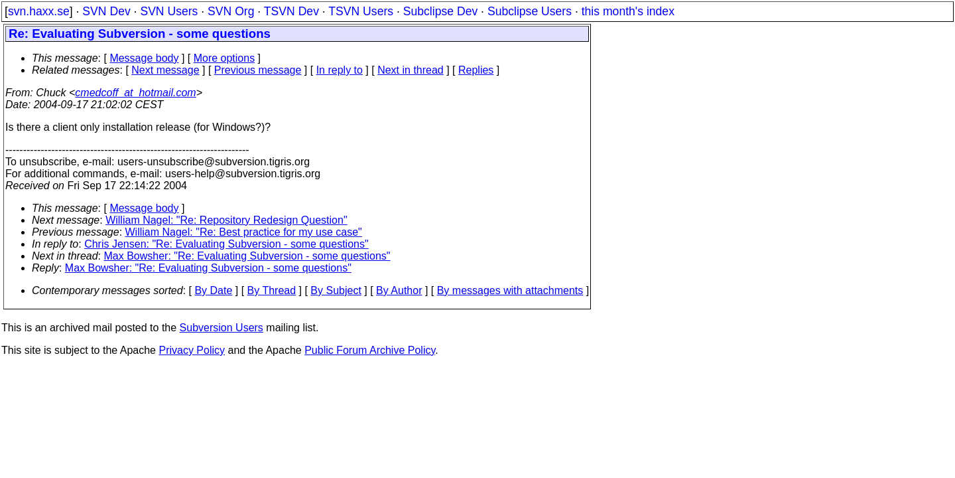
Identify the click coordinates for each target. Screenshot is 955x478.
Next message (165, 70)
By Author (399, 290)
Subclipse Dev (440, 11)
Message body (143, 58)
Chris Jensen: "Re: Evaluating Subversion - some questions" (226, 244)
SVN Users (169, 11)
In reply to (339, 70)
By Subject (335, 290)
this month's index (628, 11)
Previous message (258, 70)
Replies (475, 70)
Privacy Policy (192, 350)
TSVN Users (360, 11)
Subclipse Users (529, 11)
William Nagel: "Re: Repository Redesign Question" (226, 220)
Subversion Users (221, 327)
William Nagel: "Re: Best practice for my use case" (243, 232)
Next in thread (410, 70)
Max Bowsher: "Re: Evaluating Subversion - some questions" (247, 256)
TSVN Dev (291, 11)
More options (224, 58)
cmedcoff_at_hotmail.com (135, 92)
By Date (213, 290)
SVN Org (231, 11)
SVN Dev (106, 11)
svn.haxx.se (39, 11)
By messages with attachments (510, 290)
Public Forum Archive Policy (369, 350)
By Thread (271, 290)
